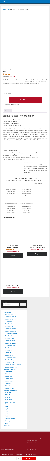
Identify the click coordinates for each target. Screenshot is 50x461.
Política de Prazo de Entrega (34, 438)
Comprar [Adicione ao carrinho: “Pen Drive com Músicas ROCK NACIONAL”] (13, 255)
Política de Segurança (32, 440)
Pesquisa (5, 302)
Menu (3, 1)
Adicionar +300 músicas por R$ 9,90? (11, 104)
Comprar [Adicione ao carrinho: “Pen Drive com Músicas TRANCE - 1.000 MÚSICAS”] (37, 254)
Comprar (25, 100)
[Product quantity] (5, 98)
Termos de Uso (31, 435)
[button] (7, 74)
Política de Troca (31, 442)
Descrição (8, 110)
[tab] (8, 110)
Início (4, 9)
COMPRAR (29, 458)
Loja (9, 9)
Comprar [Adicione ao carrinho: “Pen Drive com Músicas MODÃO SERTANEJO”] (13, 291)
